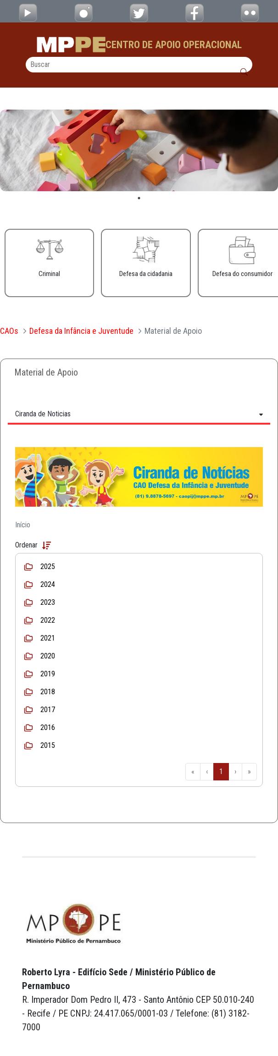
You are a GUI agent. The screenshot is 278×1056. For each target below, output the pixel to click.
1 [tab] (139, 198)
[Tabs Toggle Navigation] (139, 414)
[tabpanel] (139, 150)
